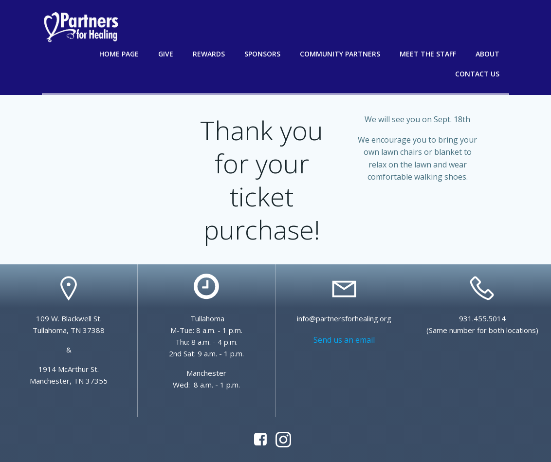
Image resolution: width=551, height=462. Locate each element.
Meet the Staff (428, 53)
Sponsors (262, 53)
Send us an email (344, 339)
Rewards (209, 53)
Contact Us (477, 73)
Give (165, 53)
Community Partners (340, 53)
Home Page (119, 53)
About (487, 53)
